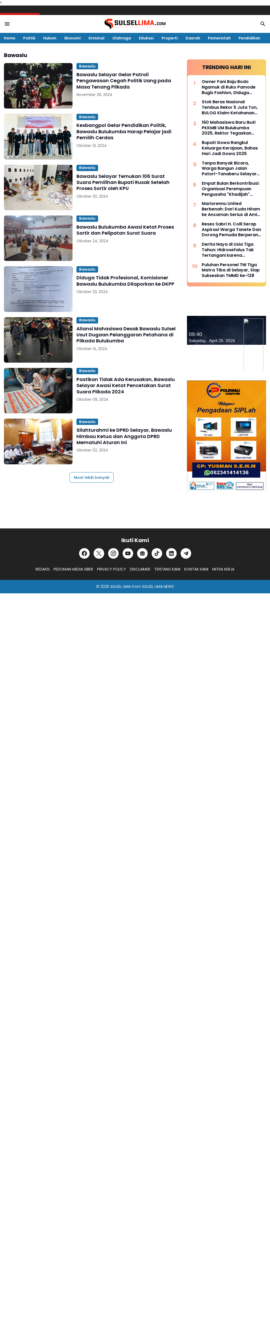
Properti (170, 38)
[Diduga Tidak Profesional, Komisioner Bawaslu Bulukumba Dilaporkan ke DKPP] (38, 289)
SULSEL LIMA (120, 586)
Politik (29, 38)
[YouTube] (128, 553)
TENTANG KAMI (167, 569)
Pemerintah (219, 38)
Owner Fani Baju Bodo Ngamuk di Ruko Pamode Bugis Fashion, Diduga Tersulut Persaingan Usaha (231, 87)
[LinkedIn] (171, 553)
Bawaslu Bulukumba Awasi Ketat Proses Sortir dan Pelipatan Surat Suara (125, 230)
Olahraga (121, 38)
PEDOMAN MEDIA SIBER (73, 569)
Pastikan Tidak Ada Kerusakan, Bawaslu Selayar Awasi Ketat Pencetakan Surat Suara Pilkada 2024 (125, 385)
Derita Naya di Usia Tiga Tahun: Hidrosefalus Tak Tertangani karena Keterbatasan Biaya (228, 250)
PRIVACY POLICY (111, 569)
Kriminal (96, 38)
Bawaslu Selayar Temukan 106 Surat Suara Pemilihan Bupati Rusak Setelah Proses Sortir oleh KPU (123, 182)
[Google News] (142, 553)
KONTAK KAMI (196, 569)
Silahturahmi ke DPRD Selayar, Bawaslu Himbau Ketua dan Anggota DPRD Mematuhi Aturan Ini (124, 436)
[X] (99, 553)
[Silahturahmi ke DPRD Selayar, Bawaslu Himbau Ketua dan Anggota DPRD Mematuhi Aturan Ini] (38, 441)
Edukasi (146, 38)
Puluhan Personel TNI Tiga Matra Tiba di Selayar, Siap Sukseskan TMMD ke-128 (231, 270)
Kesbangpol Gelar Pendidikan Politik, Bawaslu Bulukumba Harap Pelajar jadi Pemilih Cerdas (123, 131)
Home (9, 38)
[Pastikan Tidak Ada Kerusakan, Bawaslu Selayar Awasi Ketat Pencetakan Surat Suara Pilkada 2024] (38, 390)
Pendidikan (249, 38)
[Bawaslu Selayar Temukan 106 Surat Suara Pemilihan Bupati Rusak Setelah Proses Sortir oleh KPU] (38, 187)
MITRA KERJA (223, 569)
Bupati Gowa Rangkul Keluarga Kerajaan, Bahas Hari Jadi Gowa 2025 (230, 148)
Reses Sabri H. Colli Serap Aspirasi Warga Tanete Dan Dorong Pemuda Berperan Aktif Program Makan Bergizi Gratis (231, 230)
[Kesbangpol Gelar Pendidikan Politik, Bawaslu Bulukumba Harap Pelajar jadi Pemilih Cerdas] (38, 136)
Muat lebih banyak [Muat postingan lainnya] (91, 477)
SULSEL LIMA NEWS (158, 586)
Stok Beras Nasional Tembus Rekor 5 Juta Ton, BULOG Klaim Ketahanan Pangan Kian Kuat (230, 107)
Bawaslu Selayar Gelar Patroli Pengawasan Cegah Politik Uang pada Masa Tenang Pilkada (123, 80)
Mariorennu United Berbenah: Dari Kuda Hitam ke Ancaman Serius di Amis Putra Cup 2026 (231, 209)
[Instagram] (113, 553)
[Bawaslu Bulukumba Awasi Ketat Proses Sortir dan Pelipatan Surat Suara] (38, 238)
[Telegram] (186, 553)
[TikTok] (157, 553)
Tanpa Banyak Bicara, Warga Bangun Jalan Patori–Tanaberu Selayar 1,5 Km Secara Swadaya (229, 169)
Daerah (193, 38)
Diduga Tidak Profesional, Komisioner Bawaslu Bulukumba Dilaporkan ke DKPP (125, 281)
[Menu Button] (7, 24)
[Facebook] (84, 553)
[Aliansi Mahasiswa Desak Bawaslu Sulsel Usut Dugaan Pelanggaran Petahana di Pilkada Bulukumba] (38, 340)
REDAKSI (43, 569)
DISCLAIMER (140, 569)
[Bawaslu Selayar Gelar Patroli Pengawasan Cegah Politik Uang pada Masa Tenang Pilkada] (38, 86)
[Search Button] (263, 24)
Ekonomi (72, 38)
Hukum (49, 38)
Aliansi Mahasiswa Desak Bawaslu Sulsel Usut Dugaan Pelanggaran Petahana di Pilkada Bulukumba (126, 335)
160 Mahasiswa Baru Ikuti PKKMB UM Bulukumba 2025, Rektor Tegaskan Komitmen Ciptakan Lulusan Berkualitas (228, 128)
